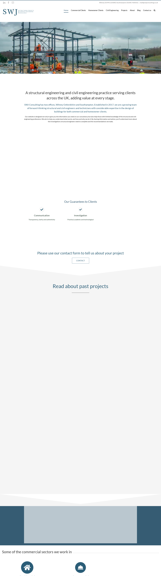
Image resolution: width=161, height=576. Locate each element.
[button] (154, 10)
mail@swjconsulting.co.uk (149, 2)
